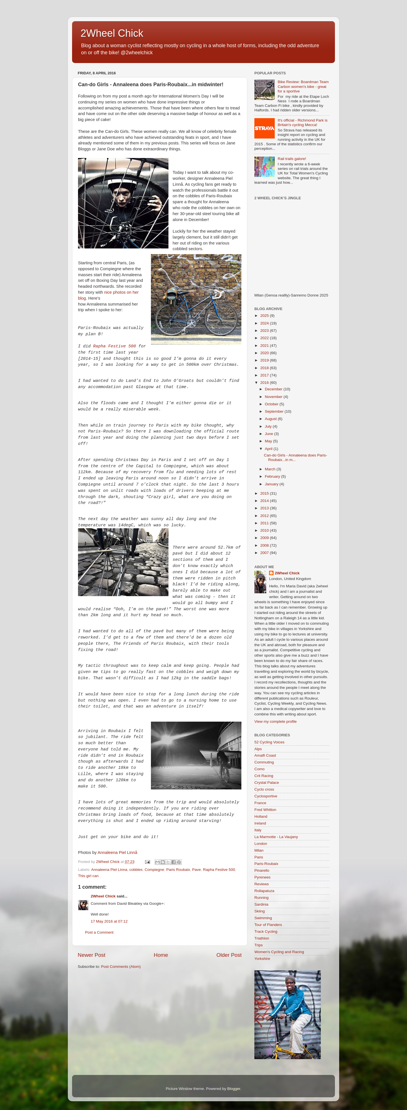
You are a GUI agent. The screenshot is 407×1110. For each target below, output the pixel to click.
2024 (265, 323)
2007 (265, 553)
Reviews (261, 884)
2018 (265, 368)
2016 (265, 382)
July (269, 426)
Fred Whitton (265, 810)
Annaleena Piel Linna (109, 869)
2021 (265, 345)
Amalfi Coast (265, 755)
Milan (258, 850)
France (260, 803)
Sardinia (261, 904)
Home (161, 955)
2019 (265, 360)
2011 (265, 523)
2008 (265, 545)
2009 (265, 538)
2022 (265, 338)
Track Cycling (265, 931)
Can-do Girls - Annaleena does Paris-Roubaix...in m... (295, 457)
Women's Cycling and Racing (279, 952)
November (274, 397)
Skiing (259, 911)
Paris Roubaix (178, 869)
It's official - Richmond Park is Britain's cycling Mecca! (302, 122)
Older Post (229, 955)
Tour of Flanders (268, 925)
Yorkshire (262, 959)
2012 (265, 516)
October (272, 404)
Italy (257, 830)
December (274, 389)
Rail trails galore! (292, 159)
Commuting (264, 762)
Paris (258, 857)
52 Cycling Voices (269, 742)
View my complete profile (275, 721)
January (272, 484)
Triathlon (261, 938)
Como (259, 769)
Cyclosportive (265, 796)
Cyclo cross (264, 789)
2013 (265, 508)
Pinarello (261, 870)
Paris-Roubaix (266, 864)
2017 (265, 375)
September (275, 411)
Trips (258, 945)
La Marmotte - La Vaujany (276, 837)
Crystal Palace (266, 782)
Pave (196, 869)
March (270, 469)
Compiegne (154, 869)
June (269, 434)
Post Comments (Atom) (121, 966)
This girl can (88, 876)
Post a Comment (99, 932)
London (260, 843)
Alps (258, 749)
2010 (265, 530)
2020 (265, 353)
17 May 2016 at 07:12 (109, 921)
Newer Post (91, 955)
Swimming (263, 918)
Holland (260, 816)
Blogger (233, 1089)
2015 (265, 493)
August (271, 419)
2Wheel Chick (112, 33)
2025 (265, 315)
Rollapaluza (264, 891)
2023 (265, 330)
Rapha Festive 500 (114, 346)
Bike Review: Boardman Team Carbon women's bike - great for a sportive (303, 86)
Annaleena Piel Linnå (117, 852)
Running (261, 897)
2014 (265, 501)
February (273, 476)
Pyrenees (262, 877)
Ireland (260, 823)
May (269, 441)
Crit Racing (263, 776)
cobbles (136, 869)
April (269, 449)
